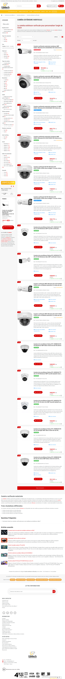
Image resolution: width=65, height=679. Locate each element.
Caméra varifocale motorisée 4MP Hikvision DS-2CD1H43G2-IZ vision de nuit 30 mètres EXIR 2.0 (47, 77)
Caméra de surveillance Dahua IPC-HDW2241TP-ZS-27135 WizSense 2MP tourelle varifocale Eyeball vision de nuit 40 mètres (48, 227)
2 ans (5, 172)
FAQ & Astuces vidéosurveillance (8, 645)
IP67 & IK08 (7, 160)
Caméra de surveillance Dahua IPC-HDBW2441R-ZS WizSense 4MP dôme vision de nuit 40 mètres (47, 344)
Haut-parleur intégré (8, 101)
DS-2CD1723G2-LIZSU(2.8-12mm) (42, 173)
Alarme (30, 11)
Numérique (6, 143)
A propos (4, 618)
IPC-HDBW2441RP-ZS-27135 (41, 350)
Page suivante (40, 488)
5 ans (6, 175)
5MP (5, 86)
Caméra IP (4, 640)
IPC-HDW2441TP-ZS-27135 (41, 378)
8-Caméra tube (7, 74)
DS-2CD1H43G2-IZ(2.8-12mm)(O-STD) (43, 82)
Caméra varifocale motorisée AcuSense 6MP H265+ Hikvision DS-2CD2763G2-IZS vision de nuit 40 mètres (48, 137)
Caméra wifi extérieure (6, 641)
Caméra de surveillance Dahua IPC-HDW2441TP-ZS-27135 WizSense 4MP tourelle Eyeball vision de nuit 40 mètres (48, 373)
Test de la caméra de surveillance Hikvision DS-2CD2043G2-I (20, 553)
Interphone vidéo (36, 11)
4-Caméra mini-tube (8, 70)
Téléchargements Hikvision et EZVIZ (9, 647)
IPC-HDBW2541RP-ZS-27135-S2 (42, 463)
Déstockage (54, 11)
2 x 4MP (6, 79)
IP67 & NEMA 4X (8, 164)
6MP (5, 88)
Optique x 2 (7, 145)
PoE (5, 39)
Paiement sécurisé (6, 624)
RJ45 (5, 41)
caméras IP (8, 237)
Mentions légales (5, 619)
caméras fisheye (4, 241)
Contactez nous (5, 600)
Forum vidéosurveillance (7, 644)
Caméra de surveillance (23, 11)
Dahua (6, 54)
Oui (5, 131)
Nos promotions (5, 642)
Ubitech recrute (5, 601)
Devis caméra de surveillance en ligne (9, 648)
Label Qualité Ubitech (6, 632)
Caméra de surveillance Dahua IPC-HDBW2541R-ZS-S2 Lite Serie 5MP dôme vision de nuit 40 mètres (47, 457)
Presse (3, 607)
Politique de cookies (6, 631)
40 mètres (7, 119)
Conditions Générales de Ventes (8, 622)
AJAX (5, 52)
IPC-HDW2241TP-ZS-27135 (41, 233)
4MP (5, 84)
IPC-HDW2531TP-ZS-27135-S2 (42, 407)
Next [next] (13, 186)
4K (5, 83)
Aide (50, 11)
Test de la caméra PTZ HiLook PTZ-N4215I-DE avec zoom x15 (20, 560)
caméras (10, 232)
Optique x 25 (7, 150)
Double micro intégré (8, 99)
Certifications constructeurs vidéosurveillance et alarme (13, 634)
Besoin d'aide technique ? (7, 629)
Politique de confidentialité (7, 621)
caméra (55, 30)
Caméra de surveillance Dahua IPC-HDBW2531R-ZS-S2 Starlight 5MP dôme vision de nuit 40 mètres (47, 429)
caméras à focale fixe (6, 238)
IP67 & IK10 (7, 162)
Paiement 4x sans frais (6, 625)
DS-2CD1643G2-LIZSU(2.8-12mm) (42, 290)
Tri (17, 36)
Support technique (5, 603)
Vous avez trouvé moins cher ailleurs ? (9, 606)
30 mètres (6, 113)
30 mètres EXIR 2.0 (8, 118)
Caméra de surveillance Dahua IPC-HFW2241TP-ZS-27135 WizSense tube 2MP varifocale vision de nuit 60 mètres (48, 256)
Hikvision (48, 30)
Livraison (4, 626)
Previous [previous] (11, 186)
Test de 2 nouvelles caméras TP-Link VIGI (16, 545)
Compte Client (52, 6)
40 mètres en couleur (8, 124)
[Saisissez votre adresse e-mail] (32, 591)
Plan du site (4, 649)
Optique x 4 (7, 147)
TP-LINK (6, 58)
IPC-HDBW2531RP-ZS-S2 (41, 435)
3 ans (6, 174)
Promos (4, 199)
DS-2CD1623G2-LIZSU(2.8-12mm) (42, 203)
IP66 (5, 155)
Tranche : (4, 46)
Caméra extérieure (8, 29)
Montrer (18, 40)
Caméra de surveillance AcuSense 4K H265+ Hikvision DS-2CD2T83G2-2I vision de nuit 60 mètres (8, 213)
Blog (47, 11)
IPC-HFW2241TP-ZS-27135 (41, 261)
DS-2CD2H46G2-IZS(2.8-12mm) (42, 112)
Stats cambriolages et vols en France (9, 638)
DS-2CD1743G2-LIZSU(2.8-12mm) (42, 320)
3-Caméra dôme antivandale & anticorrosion (7, 68)
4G (5, 37)
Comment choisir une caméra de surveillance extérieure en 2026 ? (21, 530)
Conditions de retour (6, 628)
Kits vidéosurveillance (12, 11)
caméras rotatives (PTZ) (6, 240)
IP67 (5, 159)
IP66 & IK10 (7, 157)
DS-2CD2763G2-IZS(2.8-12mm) (42, 143)
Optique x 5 (7, 148)
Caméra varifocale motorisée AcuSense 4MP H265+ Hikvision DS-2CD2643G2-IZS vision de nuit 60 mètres (48, 46)
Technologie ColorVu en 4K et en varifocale (16, 538)
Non (5, 130)
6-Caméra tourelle (8, 72)
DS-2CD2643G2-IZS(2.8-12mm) (42, 52)
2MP (5, 81)
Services (43, 11)
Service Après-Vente (6, 604)
